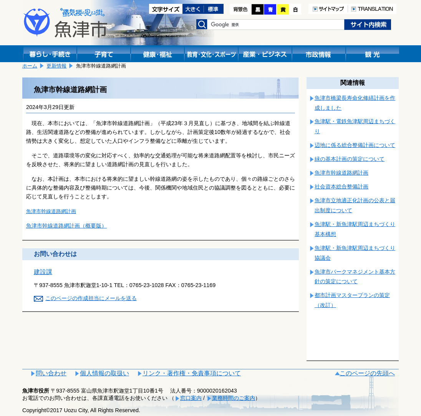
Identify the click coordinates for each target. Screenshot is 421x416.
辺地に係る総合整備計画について (355, 145)
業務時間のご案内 (233, 398)
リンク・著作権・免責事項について (192, 373)
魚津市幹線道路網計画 (51, 211)
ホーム (29, 66)
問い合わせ (51, 373)
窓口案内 (191, 398)
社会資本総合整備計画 (341, 186)
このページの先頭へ (367, 373)
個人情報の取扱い (104, 373)
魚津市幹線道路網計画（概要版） (66, 226)
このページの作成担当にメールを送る (91, 298)
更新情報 (56, 66)
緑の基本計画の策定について (350, 159)
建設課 (43, 272)
